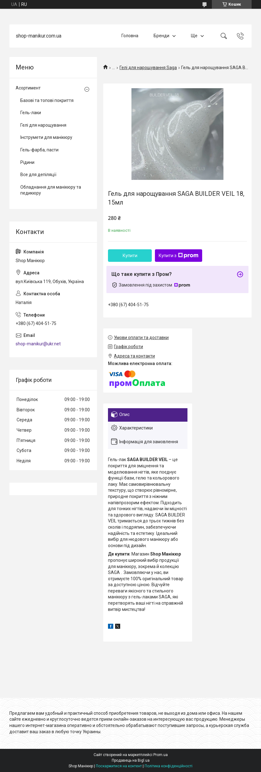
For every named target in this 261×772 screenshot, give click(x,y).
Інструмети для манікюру (46, 137)
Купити (130, 255)
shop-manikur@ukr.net (38, 343)
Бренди (161, 35)
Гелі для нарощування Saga (148, 67)
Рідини (27, 162)
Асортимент (28, 87)
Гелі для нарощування (43, 125)
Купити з (178, 255)
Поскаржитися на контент (119, 766)
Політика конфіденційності (168, 766)
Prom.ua (160, 755)
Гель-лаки (30, 112)
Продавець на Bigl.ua (131, 760)
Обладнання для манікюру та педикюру (50, 190)
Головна (129, 35)
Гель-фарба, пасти (39, 149)
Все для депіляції (38, 174)
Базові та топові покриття (47, 100)
